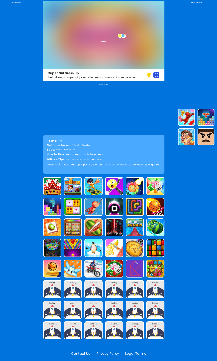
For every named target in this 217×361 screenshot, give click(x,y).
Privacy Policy (107, 353)
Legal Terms (135, 353)
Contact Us (80, 353)
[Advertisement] (16, 55)
